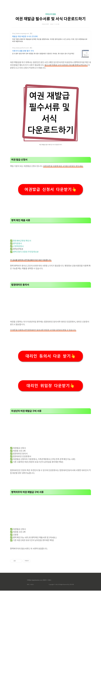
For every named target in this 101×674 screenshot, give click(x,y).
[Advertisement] (50, 19)
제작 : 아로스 (30, 668)
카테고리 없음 (50, 42)
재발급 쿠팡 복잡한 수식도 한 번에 (25, 64)
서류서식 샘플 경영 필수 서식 (23, 79)
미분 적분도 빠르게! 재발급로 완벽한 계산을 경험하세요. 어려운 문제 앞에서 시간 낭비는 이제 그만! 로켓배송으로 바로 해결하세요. (49, 68)
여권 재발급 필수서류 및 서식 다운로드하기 (50, 46)
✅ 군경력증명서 (17, 330)
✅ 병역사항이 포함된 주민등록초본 (24, 335)
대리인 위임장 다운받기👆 (50, 469)
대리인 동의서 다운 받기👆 (50, 439)
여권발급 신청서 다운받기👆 (50, 245)
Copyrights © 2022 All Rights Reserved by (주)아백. (61, 668)
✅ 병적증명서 (16, 327)
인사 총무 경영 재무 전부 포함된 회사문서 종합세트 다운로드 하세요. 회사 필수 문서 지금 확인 (43, 81)
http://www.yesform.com (20, 76)
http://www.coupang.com (20, 61)
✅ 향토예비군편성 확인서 (20, 324)
